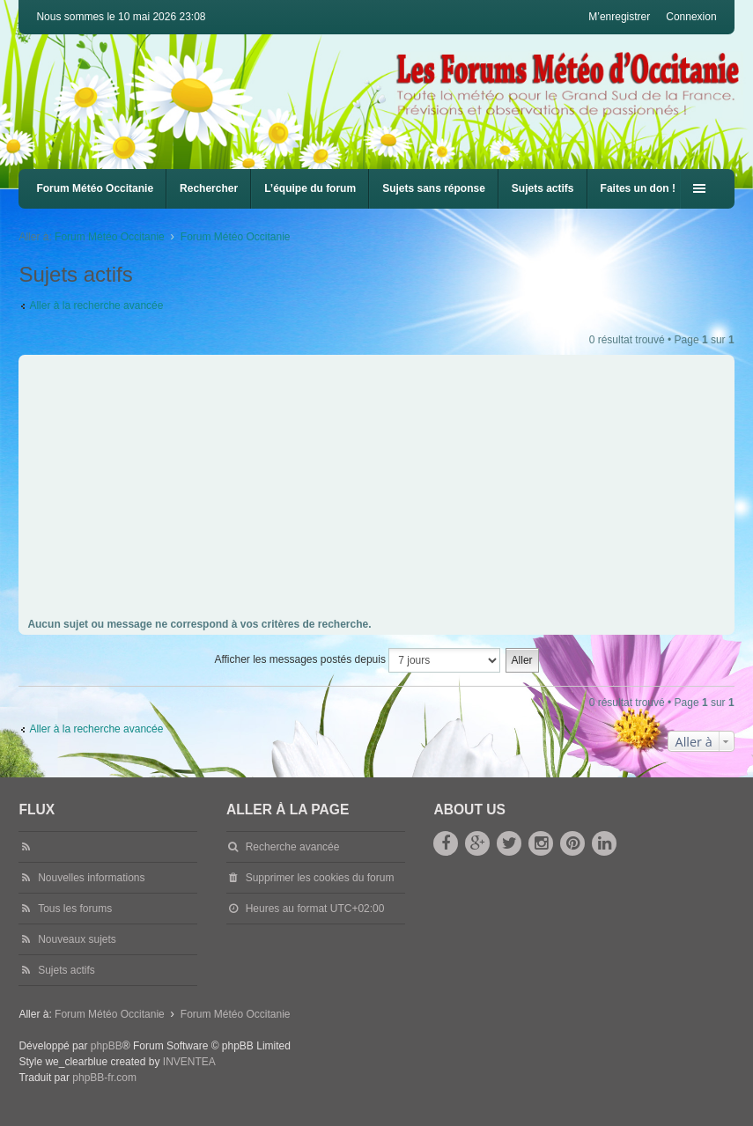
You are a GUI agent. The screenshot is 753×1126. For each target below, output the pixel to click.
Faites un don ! (638, 188)
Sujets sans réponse (433, 188)
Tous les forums (75, 908)
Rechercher (209, 188)
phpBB (106, 1046)
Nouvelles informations (91, 878)
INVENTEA (189, 1062)
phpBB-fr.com (104, 1077)
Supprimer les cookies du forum (320, 878)
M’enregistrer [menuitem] (619, 17)
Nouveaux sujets (77, 939)
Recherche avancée (293, 847)
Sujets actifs (543, 188)
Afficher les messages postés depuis (357, 660)
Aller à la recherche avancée (96, 305)
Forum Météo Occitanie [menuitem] (94, 188)
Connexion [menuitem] (691, 17)
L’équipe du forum (310, 188)
